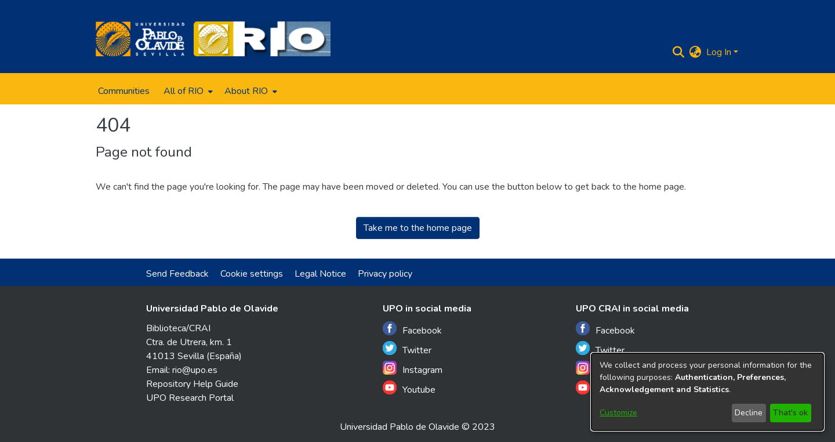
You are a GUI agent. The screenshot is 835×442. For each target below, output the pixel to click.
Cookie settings (251, 273)
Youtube (409, 388)
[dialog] (707, 391)
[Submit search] (678, 52)
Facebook (412, 329)
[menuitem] (187, 91)
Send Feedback (177, 273)
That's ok (790, 412)
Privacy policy (385, 273)
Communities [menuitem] (124, 91)
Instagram (412, 368)
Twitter (407, 349)
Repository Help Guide (192, 384)
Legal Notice (320, 273)
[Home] (140, 38)
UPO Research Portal (190, 398)
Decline (749, 412)
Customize (618, 412)
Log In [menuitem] (718, 52)
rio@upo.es (194, 370)
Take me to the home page (418, 228)
